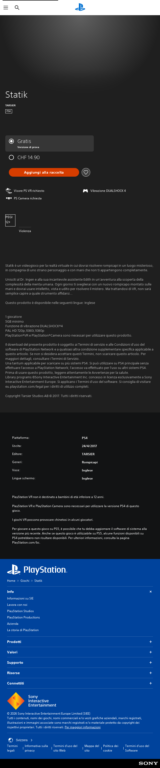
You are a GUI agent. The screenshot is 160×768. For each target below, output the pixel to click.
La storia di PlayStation (23, 630)
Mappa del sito (91, 748)
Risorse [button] (80, 673)
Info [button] (80, 591)
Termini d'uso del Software (137, 748)
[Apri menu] (5, 7)
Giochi (24, 580)
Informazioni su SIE (20, 598)
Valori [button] (80, 652)
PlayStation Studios (20, 611)
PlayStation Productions (23, 617)
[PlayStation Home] (80, 7)
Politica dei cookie (110, 748)
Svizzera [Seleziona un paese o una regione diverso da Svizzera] (20, 740)
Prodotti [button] (80, 641)
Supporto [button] (80, 662)
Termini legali (12, 748)
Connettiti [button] (80, 683)
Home (11, 580)
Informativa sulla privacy (36, 748)
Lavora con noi (17, 605)
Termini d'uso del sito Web (65, 748)
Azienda (12, 623)
